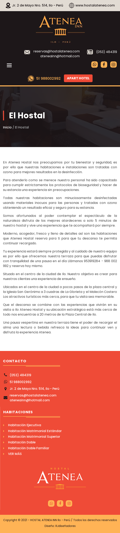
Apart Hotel (78, 78)
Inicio (7, 127)
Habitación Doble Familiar (28, 448)
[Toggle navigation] (9, 65)
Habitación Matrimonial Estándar (35, 431)
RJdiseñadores (65, 526)
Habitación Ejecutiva (24, 425)
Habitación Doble (21, 442)
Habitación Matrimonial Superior (34, 436)
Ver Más (15, 454)
